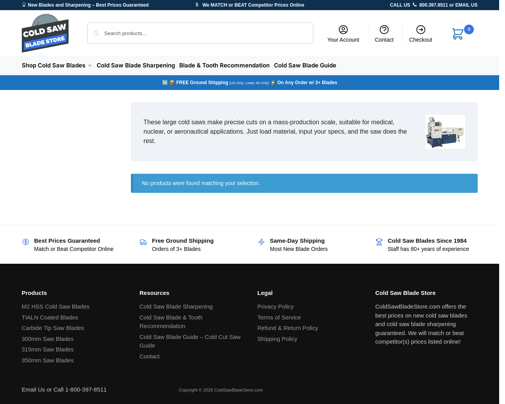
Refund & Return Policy (288, 325)
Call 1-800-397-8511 (80, 387)
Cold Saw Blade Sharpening (176, 304)
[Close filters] (101, 104)
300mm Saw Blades (48, 336)
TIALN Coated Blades (50, 314)
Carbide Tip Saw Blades (53, 325)
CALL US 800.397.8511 (419, 5)
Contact (384, 33)
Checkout (420, 33)
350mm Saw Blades (48, 357)
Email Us (33, 387)
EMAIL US (466, 5)
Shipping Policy (278, 336)
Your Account (343, 33)
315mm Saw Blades (48, 347)
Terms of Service (279, 314)
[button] (462, 34)
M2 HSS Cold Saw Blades (56, 304)
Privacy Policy (276, 304)
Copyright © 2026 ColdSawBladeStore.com (221, 387)
